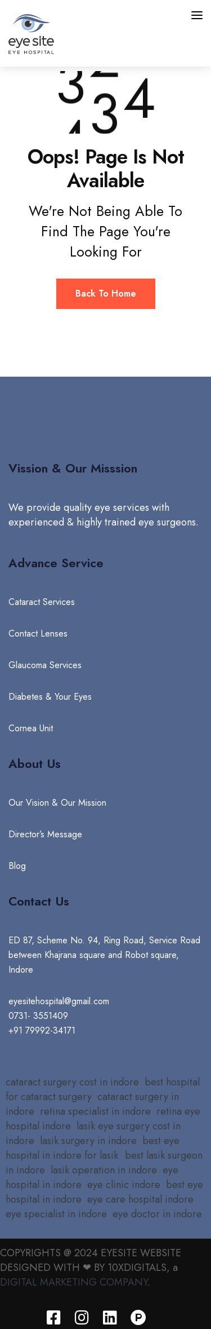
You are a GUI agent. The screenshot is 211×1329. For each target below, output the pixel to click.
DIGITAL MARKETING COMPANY (73, 1282)
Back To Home (105, 293)
